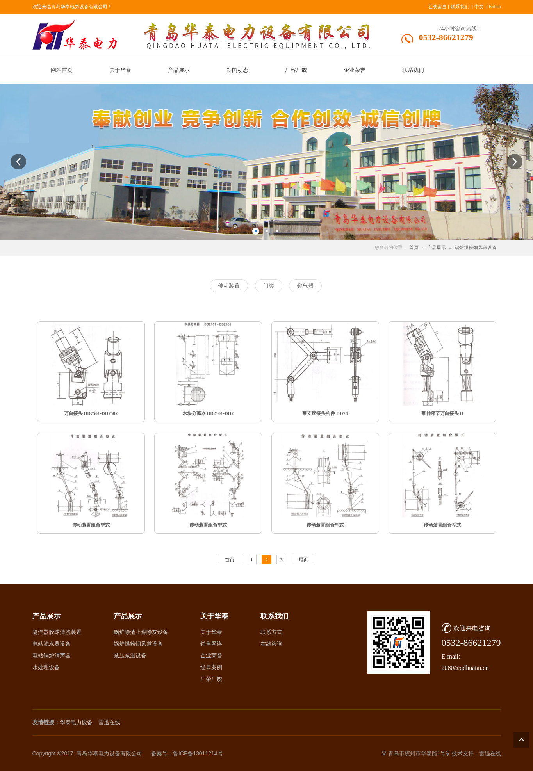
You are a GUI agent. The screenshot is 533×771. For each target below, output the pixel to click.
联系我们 (460, 6)
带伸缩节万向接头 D (442, 413)
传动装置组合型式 (91, 525)
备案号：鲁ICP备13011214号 (187, 753)
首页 (414, 247)
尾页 (303, 560)
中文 (479, 6)
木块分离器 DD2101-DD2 (208, 413)
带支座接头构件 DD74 (325, 413)
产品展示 (436, 247)
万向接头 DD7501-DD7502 (91, 413)
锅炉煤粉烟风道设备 (476, 247)
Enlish (495, 6)
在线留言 (437, 6)
